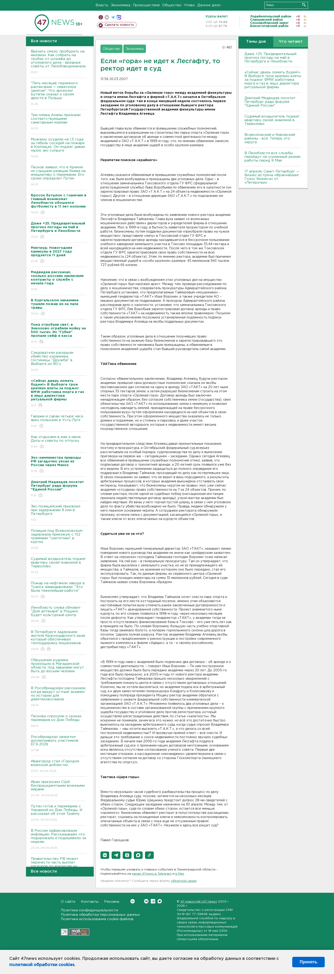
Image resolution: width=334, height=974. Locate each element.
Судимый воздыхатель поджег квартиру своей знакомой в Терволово (58, 565)
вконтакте (107, 17)
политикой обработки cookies (41, 965)
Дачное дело (209, 5)
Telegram (153, 901)
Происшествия (146, 5)
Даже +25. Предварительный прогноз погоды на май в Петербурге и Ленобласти (270, 57)
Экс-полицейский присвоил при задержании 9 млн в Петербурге (58, 513)
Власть (102, 5)
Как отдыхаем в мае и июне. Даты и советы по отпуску (58, 442)
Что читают (291, 41)
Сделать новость (119, 24)
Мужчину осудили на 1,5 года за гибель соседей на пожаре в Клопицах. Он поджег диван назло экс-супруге (58, 148)
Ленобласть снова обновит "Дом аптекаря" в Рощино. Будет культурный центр (58, 614)
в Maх (179, 874)
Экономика (120, 5)
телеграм (113, 17)
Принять (308, 962)
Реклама (111, 901)
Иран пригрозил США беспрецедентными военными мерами (58, 788)
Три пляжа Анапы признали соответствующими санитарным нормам (58, 122)
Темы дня (256, 41)
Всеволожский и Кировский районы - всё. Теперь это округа (269, 138)
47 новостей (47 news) (198, 901)
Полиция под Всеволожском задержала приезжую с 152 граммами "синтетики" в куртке (58, 539)
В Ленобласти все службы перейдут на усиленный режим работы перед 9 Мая (272, 157)
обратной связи (183, 881)
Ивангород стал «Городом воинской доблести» (58, 766)
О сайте (68, 901)
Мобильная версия (101, 17)
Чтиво (189, 5)
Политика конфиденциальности (89, 910)
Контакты (90, 901)
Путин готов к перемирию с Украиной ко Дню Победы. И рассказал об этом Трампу (58, 813)
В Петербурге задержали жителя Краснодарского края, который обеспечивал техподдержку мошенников (58, 640)
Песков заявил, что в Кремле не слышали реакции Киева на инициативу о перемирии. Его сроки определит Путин (58, 176)
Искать (304, 4)
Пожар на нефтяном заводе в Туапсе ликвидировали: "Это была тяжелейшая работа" (58, 590)
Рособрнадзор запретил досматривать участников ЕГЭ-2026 (58, 743)
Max (159, 901)
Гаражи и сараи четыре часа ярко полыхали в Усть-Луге (58, 421)
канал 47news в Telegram (152, 874)
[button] (104, 855)
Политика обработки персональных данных (100, 914)
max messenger (119, 17)
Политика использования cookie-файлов (97, 919)
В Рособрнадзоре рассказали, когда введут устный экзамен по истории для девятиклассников (58, 697)
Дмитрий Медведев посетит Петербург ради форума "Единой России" (269, 102)
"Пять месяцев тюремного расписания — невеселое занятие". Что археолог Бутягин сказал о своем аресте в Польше (58, 94)
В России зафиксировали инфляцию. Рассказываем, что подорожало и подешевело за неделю (58, 839)
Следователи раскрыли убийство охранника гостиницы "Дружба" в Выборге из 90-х (58, 361)
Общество (171, 5)
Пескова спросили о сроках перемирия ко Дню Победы (58, 721)
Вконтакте (132, 901)
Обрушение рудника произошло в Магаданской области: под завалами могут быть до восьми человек (58, 669)
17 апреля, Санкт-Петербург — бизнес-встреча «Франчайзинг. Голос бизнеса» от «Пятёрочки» (272, 177)
